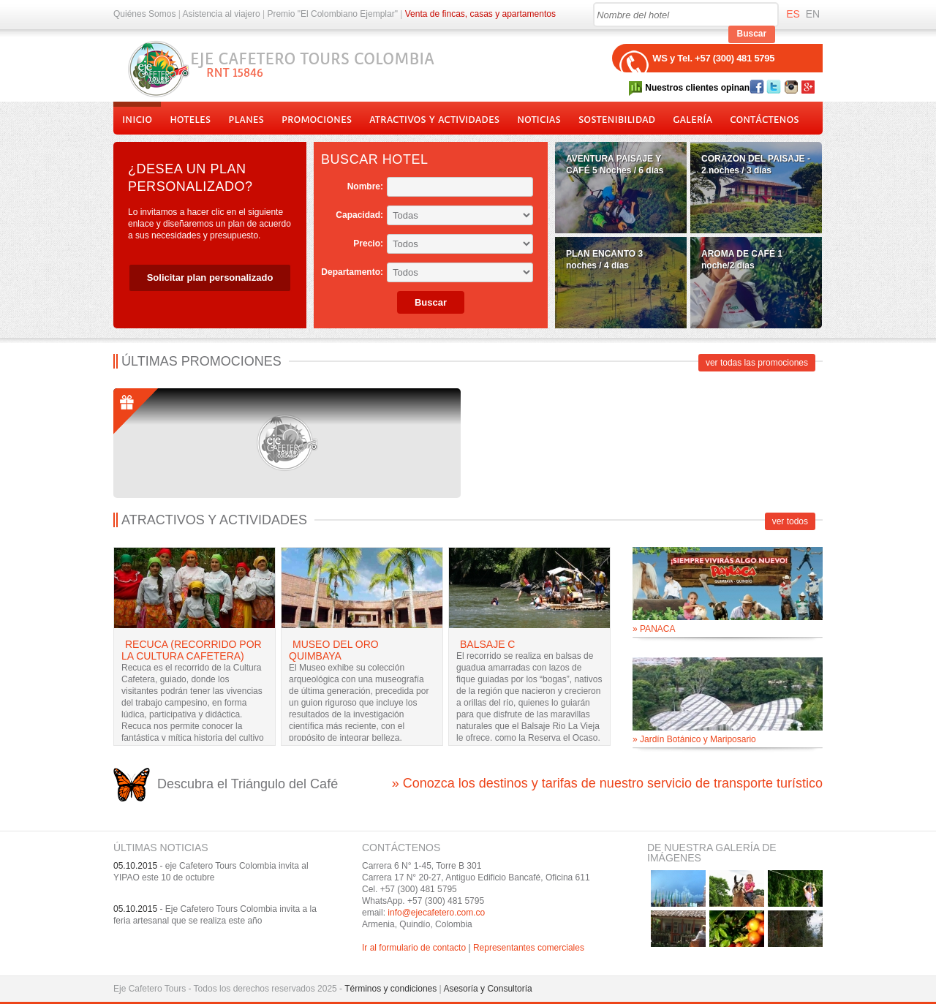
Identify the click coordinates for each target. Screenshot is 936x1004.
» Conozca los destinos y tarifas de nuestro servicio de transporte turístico (607, 783)
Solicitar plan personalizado (210, 277)
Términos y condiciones (390, 989)
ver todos (790, 521)
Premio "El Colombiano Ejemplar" (332, 14)
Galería (692, 119)
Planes (246, 119)
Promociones (317, 119)
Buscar (752, 34)
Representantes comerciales (528, 948)
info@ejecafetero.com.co (436, 912)
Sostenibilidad (616, 119)
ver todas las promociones (757, 363)
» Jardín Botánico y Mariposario (694, 739)
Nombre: (365, 186)
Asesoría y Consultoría (487, 989)
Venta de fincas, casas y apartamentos (480, 14)
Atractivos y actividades (434, 119)
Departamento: (352, 272)
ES (793, 14)
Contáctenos (764, 119)
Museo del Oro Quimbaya (334, 650)
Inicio (137, 119)
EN (813, 14)
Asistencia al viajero (221, 14)
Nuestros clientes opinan (697, 88)
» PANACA (654, 629)
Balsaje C (487, 644)
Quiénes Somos (144, 14)
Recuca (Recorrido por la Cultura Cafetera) (191, 650)
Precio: (368, 243)
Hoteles (190, 119)
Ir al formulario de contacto (414, 948)
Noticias (539, 119)
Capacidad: (359, 215)
